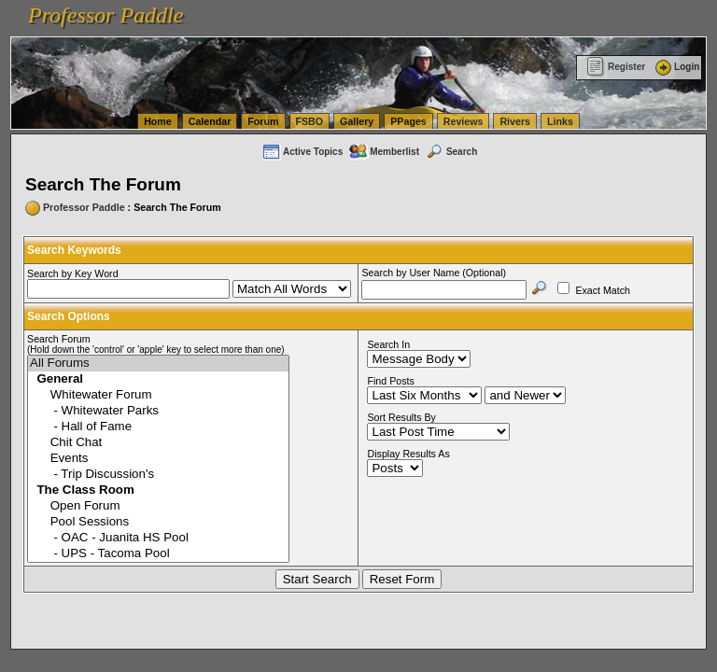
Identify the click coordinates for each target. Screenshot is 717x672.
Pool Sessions (158, 522)
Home (158, 121)
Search (451, 152)
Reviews (463, 121)
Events (158, 459)
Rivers (514, 121)
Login (676, 67)
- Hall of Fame (158, 427)
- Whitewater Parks (158, 411)
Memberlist (383, 152)
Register (615, 67)
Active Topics (302, 152)
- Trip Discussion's (158, 475)
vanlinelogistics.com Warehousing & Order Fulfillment (429, 26)
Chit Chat (158, 443)
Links (560, 121)
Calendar (210, 121)
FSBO (310, 121)
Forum (262, 121)
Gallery (356, 121)
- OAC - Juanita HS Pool (158, 538)
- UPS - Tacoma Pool (158, 554)
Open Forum (158, 506)
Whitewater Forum (158, 395)
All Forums (158, 363)
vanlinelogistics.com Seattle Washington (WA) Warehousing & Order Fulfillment (527, 9)
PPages (408, 121)
